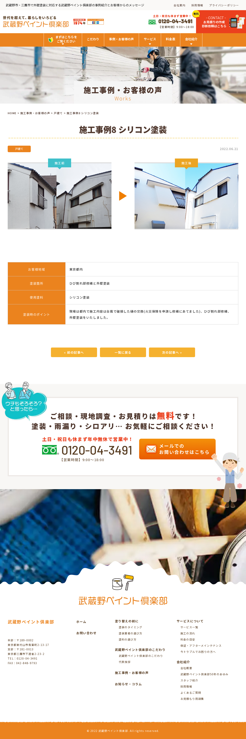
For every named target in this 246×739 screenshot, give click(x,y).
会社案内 (179, 5)
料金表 (170, 39)
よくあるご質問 (190, 692)
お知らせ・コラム (128, 684)
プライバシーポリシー (224, 5)
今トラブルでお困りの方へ (198, 652)
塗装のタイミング (130, 627)
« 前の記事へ (74, 352)
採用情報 (197, 5)
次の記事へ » (172, 352)
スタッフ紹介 (189, 680)
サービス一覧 (189, 627)
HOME (12, 113)
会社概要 (186, 668)
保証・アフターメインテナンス (201, 645)
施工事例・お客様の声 (35, 113)
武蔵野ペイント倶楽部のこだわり (141, 656)
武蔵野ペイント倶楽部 (31, 621)
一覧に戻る (123, 352)
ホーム (81, 621)
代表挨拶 (125, 662)
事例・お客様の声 (121, 39)
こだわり (93, 39)
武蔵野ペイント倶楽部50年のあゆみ (204, 674)
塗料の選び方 (127, 639)
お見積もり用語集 (192, 699)
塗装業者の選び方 (130, 633)
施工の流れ (187, 633)
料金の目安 (187, 639)
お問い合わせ (86, 633)
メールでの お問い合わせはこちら (178, 449)
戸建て (58, 113)
